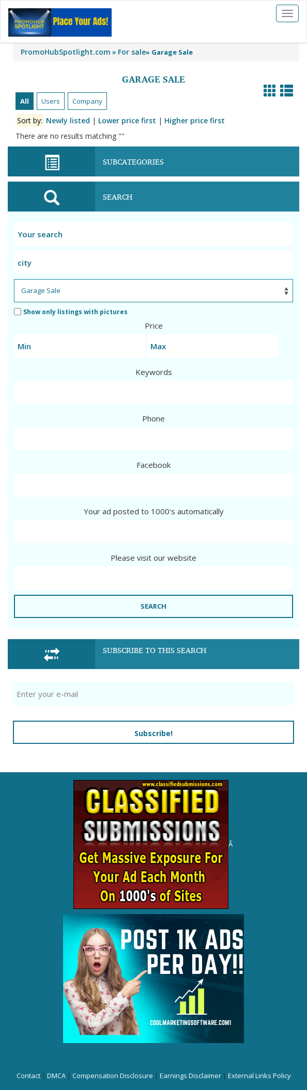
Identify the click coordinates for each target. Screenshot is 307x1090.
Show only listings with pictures (71, 311)
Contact (28, 1075)
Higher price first (194, 120)
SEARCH (153, 606)
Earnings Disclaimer (190, 1075)
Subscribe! (153, 733)
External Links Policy (259, 1075)
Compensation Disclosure (112, 1075)
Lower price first (127, 120)
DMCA (56, 1075)
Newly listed (68, 120)
